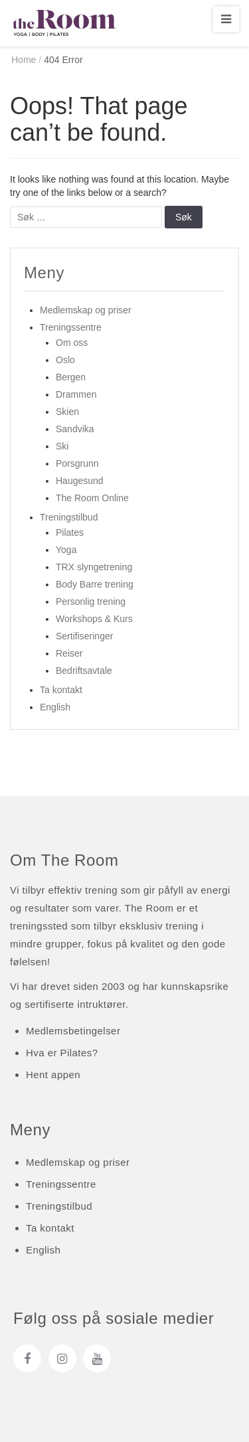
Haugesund (80, 480)
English (55, 707)
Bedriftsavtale (84, 670)
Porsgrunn (77, 463)
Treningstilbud (69, 517)
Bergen (71, 377)
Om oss (72, 342)
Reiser (69, 653)
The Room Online (92, 498)
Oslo (65, 360)
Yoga (66, 549)
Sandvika (75, 429)
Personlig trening (90, 601)
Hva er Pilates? (62, 1052)
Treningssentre (71, 327)
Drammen (76, 394)
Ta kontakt (61, 689)
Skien (67, 411)
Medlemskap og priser (85, 310)
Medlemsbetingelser (73, 1030)
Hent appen (53, 1074)
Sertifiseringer (84, 636)
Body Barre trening (94, 584)
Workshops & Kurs (94, 618)
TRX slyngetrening (94, 567)
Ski (62, 446)
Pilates (70, 532)
